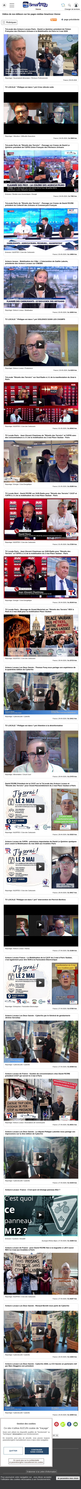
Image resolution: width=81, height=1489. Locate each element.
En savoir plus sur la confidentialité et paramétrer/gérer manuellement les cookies (26, 1461)
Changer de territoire (72, 9)
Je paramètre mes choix (68, 1478)
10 (54, 1435)
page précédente (70, 19)
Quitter (13, 1451)
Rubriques (11, 22)
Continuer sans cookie (36, 1451)
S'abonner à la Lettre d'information (41, 1472)
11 (57, 1435)
